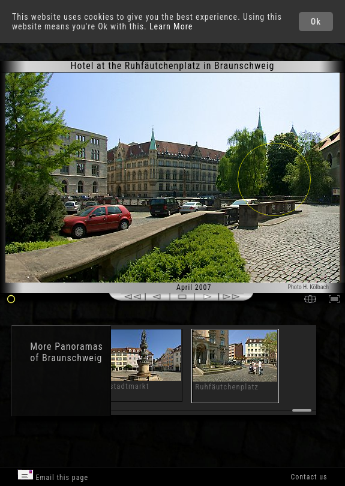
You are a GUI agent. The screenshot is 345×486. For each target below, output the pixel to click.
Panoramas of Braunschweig (66, 352)
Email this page (52, 475)
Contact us (308, 477)
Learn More (171, 26)
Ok (316, 21)
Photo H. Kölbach (308, 287)
